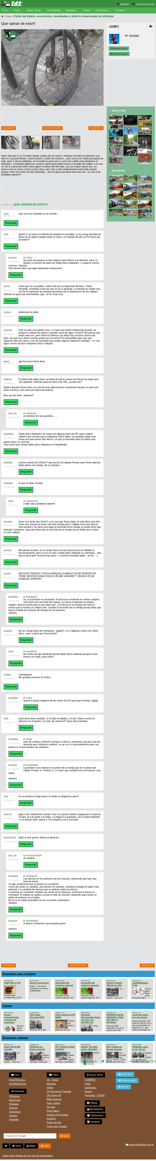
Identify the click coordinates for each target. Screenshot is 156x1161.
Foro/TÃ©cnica (17, 1080)
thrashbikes (8, 434)
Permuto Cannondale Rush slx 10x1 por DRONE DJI (90, 1018)
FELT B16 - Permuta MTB (37, 1016)
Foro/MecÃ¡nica (17, 1084)
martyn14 (8, 814)
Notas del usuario (119, 54)
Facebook (92, 1061)
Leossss (7, 312)
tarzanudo (12, 257)
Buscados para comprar (19, 973)
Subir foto (125, 1074)
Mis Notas (118, 170)
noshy (6, 213)
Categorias (90, 1087)
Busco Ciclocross (39, 983)
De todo (51, 1107)
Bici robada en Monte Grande (114, 1048)
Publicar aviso (127, 1080)
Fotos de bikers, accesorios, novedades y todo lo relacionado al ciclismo (64, 16)
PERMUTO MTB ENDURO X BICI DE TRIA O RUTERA (115, 1018)
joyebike (7, 674)
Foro (4, 10)
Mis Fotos (118, 110)
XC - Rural (52, 1080)
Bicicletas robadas (15, 1037)
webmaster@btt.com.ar (140, 1144)
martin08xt (8, 462)
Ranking (51, 1118)
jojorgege (8, 550)
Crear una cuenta (145, 4)
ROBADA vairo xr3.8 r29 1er (140, 1048)
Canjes (7, 1005)
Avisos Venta (33, 10)
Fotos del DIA (54, 1122)
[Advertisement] (55, 115)
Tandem (13, 1115)
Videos (86, 10)
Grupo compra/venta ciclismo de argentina (11, 1018)
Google (90, 1064)
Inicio (16, 1146)
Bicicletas (71, 10)
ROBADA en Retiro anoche (37, 1048)
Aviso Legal (8, 1155)
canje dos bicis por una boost (140, 1016)
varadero (7, 573)
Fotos (17, 10)
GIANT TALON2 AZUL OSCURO (89, 1048)
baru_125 (12, 413)
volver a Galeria (52, 128)
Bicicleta (17, 1091)
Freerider (14, 1119)
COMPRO (90, 1080)
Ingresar (124, 4)
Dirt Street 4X (54, 1095)
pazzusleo (8, 330)
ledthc (10, 501)
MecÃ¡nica (14, 1100)
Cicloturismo (102, 10)
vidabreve (8, 379)
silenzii (6, 361)
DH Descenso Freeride (59, 1091)
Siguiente (96, 128)
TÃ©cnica (14, 1096)
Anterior (8, 128)
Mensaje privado (119, 48)
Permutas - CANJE (95, 1095)
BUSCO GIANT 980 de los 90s (114, 984)
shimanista (8, 483)
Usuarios (120, 10)
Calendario (15, 1112)
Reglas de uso (23, 1155)
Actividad (134, 35)
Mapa (31, 1146)
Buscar (88, 1091)
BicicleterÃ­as (54, 10)
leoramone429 (10, 837)
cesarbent (8, 631)
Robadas (14, 1104)
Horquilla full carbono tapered (64, 984)
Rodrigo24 (31, 596)
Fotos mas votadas (57, 1126)
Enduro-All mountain (57, 1115)
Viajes (50, 1087)
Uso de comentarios (42, 1155)
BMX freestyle (54, 1099)
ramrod (7, 286)
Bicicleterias (95, 1109)
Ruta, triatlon (53, 1103)
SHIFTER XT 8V (12, 983)
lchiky (6, 234)
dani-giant (8, 521)
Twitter (108, 1061)
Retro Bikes (53, 1111)
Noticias (13, 1108)
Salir (45, 1146)
